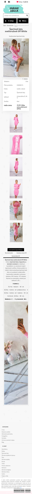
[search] (27, 15)
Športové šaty (10, 25)
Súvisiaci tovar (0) (22, 253)
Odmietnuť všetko (19, 491)
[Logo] (15, 9)
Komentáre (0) (16, 256)
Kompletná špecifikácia (15, 250)
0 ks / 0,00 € (23, 2)
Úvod (4, 25)
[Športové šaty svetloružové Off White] (16, 39)
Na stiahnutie (9, 253)
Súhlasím (28, 491)
